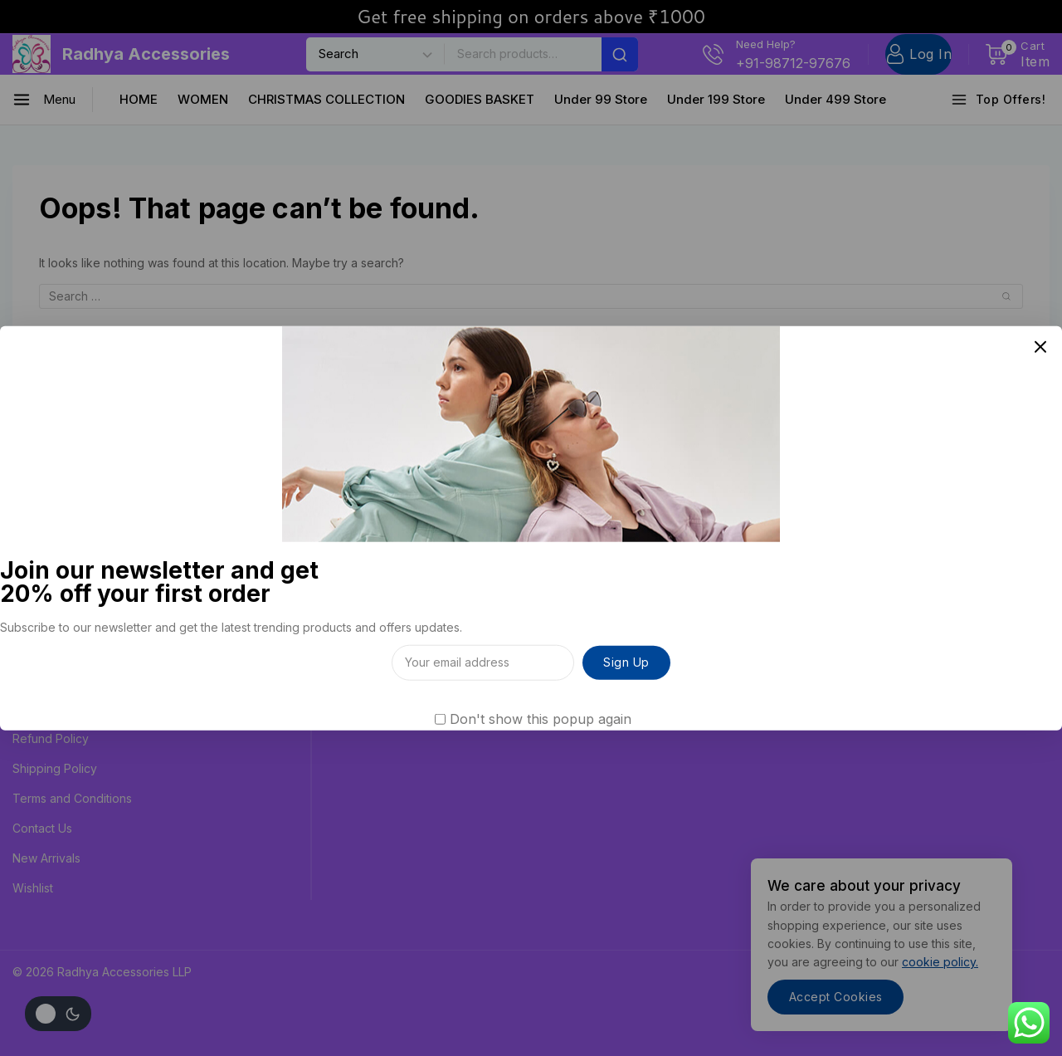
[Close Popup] (1041, 347)
